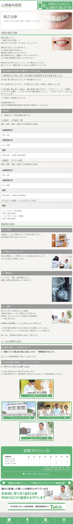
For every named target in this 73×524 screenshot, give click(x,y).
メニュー (64, 521)
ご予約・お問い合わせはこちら (37, 473)
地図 (27, 521)
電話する (9, 521)
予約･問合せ (45, 521)
